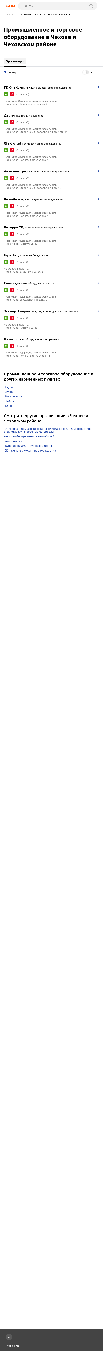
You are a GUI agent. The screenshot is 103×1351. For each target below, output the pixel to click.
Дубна (9, 391)
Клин (8, 405)
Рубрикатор (13, 1345)
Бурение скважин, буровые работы (28, 445)
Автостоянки (13, 441)
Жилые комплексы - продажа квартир (30, 450)
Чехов (9, 14)
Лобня (9, 401)
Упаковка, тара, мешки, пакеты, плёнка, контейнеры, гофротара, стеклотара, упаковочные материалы (48, 430)
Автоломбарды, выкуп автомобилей (29, 436)
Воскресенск (13, 396)
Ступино (10, 387)
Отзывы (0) (22, 94)
